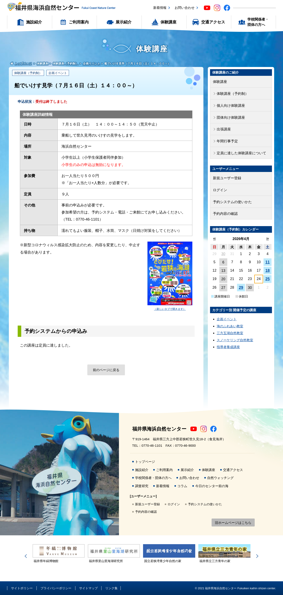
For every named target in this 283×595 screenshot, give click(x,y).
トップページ (145, 461)
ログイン (219, 185)
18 (267, 265)
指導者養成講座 (228, 341)
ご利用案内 (79, 22)
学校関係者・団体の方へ (258, 22)
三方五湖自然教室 (230, 327)
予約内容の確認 (224, 208)
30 (223, 248)
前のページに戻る (106, 370)
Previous (26, 556)
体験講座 (168, 22)
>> (267, 233)
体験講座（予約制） (28, 73)
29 (241, 282)
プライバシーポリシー (55, 588)
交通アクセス (213, 22)
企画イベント (57, 73)
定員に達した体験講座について (240, 150)
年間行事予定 (227, 138)
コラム (182, 486)
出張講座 (223, 127)
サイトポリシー (22, 588)
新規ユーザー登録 (226, 174)
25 (267, 273)
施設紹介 (34, 22)
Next (256, 556)
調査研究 (141, 486)
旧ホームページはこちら (233, 522)
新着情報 (159, 8)
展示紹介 (124, 22)
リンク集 (111, 588)
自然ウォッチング (220, 478)
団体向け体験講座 (230, 115)
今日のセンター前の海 (211, 486)
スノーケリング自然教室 (235, 334)
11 (267, 256)
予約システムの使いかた (231, 197)
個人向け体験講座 (230, 104)
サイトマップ (88, 588)
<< (214, 233)
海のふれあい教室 (230, 320)
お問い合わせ (185, 8)
